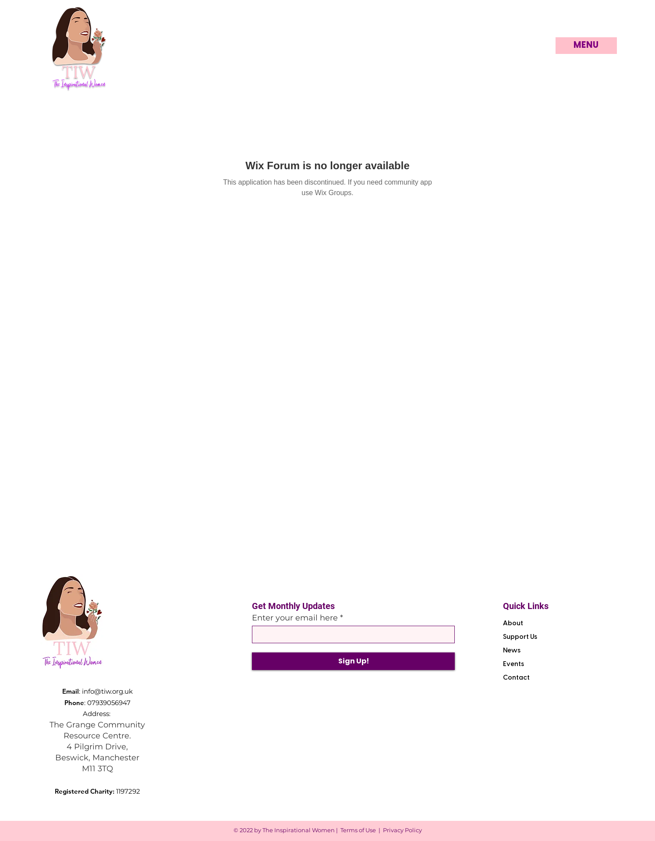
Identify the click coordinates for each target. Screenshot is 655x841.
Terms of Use (358, 830)
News (511, 650)
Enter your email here (295, 618)
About (513, 623)
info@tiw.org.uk (107, 691)
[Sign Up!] (353, 661)
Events (513, 664)
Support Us (520, 637)
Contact (516, 677)
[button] (586, 45)
